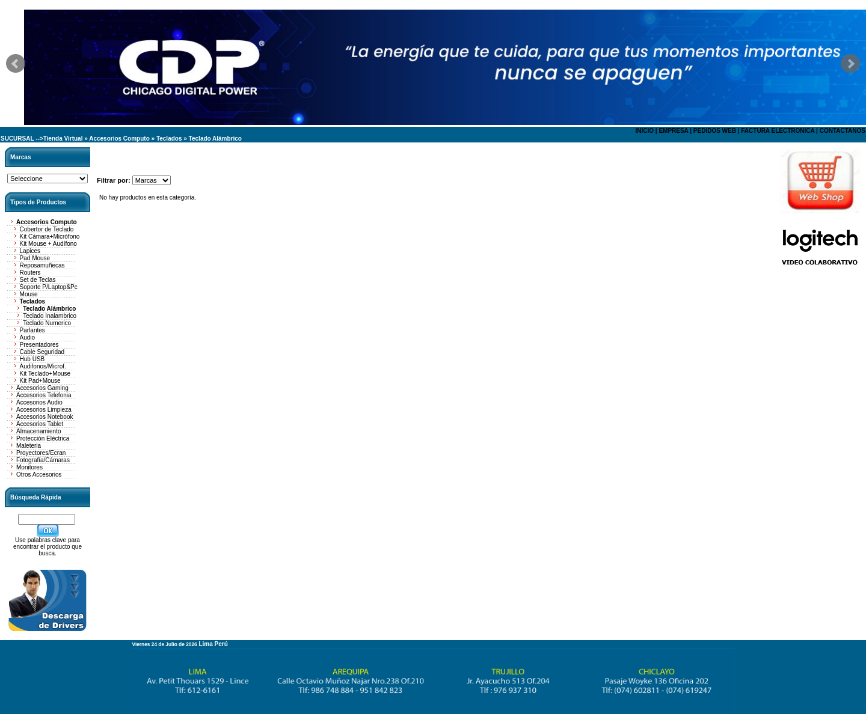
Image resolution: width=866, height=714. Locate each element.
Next (850, 63)
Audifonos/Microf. (43, 366)
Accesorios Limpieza (44, 409)
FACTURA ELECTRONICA (777, 130)
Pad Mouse (35, 258)
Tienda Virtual (63, 138)
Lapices (30, 251)
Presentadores (39, 344)
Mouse (29, 294)
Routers (30, 272)
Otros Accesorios (39, 474)
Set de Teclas (38, 279)
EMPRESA (673, 130)
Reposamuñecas (42, 265)
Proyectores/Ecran (41, 453)
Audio (27, 337)
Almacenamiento (38, 431)
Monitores (29, 467)
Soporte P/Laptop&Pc (49, 287)
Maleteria (28, 445)
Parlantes (32, 330)
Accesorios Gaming (42, 388)
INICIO (644, 130)
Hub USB (32, 359)
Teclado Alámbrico (215, 138)
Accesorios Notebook (44, 416)
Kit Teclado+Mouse (45, 373)
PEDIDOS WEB (714, 130)
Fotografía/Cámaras (43, 460)
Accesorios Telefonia (44, 395)
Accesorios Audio (39, 402)
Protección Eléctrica (42, 438)
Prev (15, 63)
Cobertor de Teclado (47, 229)
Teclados (169, 138)
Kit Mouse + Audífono (48, 243)
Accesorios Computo (119, 138)
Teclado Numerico (47, 323)
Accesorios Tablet (39, 424)
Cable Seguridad (42, 352)
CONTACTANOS (842, 130)
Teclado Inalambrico (49, 316)
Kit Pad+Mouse (40, 380)
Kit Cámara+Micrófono (50, 236)
